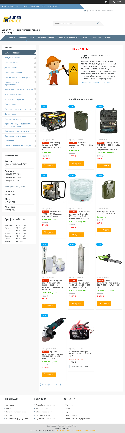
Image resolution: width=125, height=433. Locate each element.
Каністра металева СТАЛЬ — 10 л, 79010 (106, 212)
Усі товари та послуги (50, 384)
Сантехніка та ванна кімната (16, 131)
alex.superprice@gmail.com (16, 186)
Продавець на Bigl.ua (62, 428)
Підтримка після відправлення (78, 419)
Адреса (68, 412)
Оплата (9, 408)
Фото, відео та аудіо (13, 94)
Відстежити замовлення (45, 419)
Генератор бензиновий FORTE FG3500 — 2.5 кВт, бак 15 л (53, 146)
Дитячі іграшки (10, 67)
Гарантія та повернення (16, 412)
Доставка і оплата (46, 38)
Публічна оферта (43, 415)
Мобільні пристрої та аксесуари (18, 146)
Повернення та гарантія (68, 38)
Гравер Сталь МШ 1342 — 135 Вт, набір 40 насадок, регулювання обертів (108, 146)
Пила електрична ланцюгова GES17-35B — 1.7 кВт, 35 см (108, 283)
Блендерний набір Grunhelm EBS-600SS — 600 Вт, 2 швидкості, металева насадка (52, 285)
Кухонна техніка (11, 62)
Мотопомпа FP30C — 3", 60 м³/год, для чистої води (52, 213)
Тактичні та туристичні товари (17, 109)
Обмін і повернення (44, 412)
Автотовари (9, 141)
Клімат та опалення (13, 72)
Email (68, 408)
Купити (50, 165)
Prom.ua (75, 426)
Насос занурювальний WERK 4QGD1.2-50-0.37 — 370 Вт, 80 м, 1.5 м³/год (79, 283)
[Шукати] (98, 23)
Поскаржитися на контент (64, 430)
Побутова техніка (12, 57)
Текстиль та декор (12, 119)
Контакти (97, 38)
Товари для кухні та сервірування (13, 83)
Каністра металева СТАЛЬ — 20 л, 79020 (81, 144)
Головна (11, 38)
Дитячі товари (10, 114)
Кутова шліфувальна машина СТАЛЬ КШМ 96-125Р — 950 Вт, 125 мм (52, 355)
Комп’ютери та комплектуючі (17, 77)
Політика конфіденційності (17, 419)
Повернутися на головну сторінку (95, 82)
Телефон (69, 405)
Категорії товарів (26, 38)
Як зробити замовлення (45, 405)
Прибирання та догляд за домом (18, 89)
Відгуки (108, 38)
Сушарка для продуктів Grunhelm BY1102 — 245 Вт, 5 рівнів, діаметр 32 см (80, 215)
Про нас (85, 38)
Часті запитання (42, 408)
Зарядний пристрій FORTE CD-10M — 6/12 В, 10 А (80, 353)
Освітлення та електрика (15, 136)
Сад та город (10, 104)
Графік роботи (71, 415)
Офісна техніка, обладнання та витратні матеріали (17, 125)
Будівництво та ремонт (14, 99)
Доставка (10, 405)
